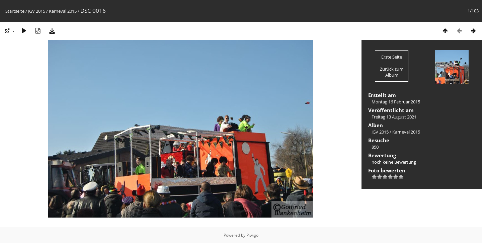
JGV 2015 (36, 11)
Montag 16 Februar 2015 (396, 102)
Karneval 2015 (63, 11)
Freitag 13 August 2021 (394, 117)
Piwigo (252, 235)
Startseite (14, 11)
